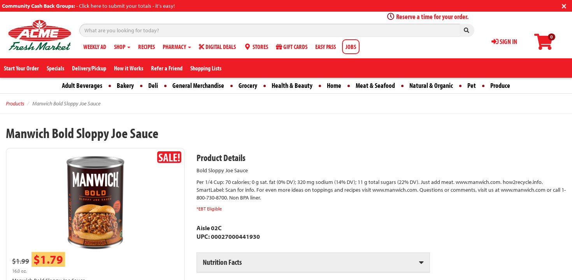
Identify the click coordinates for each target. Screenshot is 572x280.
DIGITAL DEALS (217, 47)
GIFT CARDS (291, 47)
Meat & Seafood (375, 85)
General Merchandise (198, 85)
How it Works (128, 68)
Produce (500, 85)
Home (334, 85)
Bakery (125, 85)
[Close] (564, 5)
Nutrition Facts (222, 262)
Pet (471, 85)
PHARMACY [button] (177, 47)
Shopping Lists (205, 68)
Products (15, 103)
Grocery (248, 85)
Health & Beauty (292, 85)
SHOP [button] (122, 47)
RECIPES (146, 47)
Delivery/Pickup (89, 68)
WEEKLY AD (94, 47)
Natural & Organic (431, 85)
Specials (55, 68)
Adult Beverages (82, 85)
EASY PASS (325, 47)
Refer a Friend (166, 68)
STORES (256, 47)
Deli (153, 85)
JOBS (351, 47)
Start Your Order (21, 68)
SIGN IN (504, 41)
